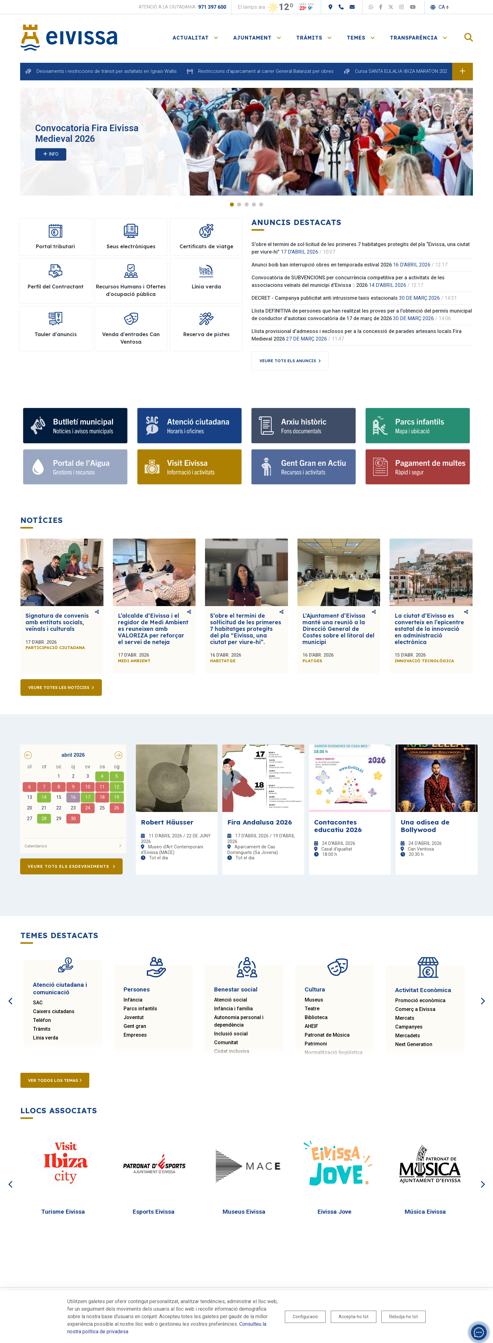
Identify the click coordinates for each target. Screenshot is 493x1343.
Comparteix (97, 612)
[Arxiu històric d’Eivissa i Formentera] (303, 425)
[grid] (73, 798)
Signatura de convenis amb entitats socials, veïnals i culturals (57, 622)
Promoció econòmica (420, 1000)
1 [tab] (232, 204)
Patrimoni (316, 1044)
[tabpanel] (246, 142)
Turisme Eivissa (63, 1211)
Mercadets (407, 1036)
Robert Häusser (167, 822)
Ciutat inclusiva (231, 1051)
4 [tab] (254, 204)
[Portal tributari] (417, 467)
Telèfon (42, 1020)
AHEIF (311, 1026)
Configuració (305, 1316)
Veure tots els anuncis (287, 360)
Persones (137, 989)
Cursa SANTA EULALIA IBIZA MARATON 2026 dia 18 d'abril (416, 71)
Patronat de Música (327, 1035)
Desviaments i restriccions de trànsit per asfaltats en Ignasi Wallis (106, 71)
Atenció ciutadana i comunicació (60, 988)
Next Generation (413, 1044)
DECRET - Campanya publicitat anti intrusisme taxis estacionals (325, 298)
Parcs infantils (140, 1009)
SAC (38, 1003)
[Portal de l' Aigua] (75, 467)
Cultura (315, 989)
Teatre (312, 1009)
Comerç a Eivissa (415, 1009)
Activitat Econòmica (423, 990)
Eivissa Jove (335, 1211)
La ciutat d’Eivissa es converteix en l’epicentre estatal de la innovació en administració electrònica (429, 628)
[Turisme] (189, 467)
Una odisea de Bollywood (425, 825)
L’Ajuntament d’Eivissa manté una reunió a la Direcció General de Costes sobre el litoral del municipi (338, 628)
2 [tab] (239, 204)
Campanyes (409, 1027)
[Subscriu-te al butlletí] (75, 425)
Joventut (134, 1017)
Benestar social (236, 989)
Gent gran (135, 1026)
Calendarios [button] (73, 845)
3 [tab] (247, 204)
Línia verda (45, 1038)
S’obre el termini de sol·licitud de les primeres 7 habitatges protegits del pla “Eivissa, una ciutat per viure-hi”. (245, 628)
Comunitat (226, 1042)
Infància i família (233, 1009)
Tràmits (42, 1029)
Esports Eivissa (153, 1211)
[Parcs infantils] (417, 425)
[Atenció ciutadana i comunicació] (189, 425)
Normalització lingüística (334, 1053)
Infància (133, 1000)
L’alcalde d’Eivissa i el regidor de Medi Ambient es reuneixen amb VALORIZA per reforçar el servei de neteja (153, 628)
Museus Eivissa (244, 1211)
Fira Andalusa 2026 (259, 822)
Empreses (135, 1035)
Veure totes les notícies (58, 687)
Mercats (404, 1018)
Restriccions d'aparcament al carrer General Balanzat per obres (266, 71)
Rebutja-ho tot (403, 1316)
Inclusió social (231, 1034)
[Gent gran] (303, 467)
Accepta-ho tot (353, 1316)
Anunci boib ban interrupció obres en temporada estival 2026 (322, 265)
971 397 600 (212, 7)
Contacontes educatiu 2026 (338, 825)
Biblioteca (316, 1017)
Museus (314, 1000)
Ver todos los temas (55, 1080)
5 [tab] (261, 204)
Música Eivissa (425, 1211)
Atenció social (230, 1000)
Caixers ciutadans (54, 1011)
